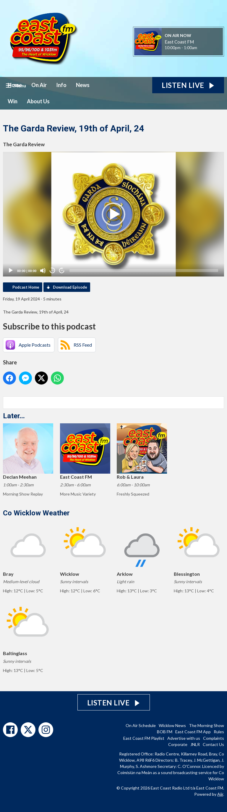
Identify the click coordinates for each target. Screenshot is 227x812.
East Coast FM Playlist (143, 738)
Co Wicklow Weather (36, 513)
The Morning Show (206, 725)
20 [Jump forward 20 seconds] (62, 270)
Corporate (177, 744)
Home (15, 85)
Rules (219, 731)
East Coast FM (179, 41)
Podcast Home (25, 287)
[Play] (11, 271)
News (83, 85)
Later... (14, 416)
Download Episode (70, 287)
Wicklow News (172, 725)
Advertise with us (183, 738)
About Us (38, 101)
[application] (113, 214)
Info (61, 85)
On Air (39, 85)
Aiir (220, 794)
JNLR (195, 744)
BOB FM (164, 731)
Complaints (213, 738)
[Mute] (43, 271)
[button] (113, 214)
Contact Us (213, 744)
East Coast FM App (193, 731)
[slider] (143, 270)
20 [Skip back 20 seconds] (52, 270)
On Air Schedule (141, 725)
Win (12, 101)
